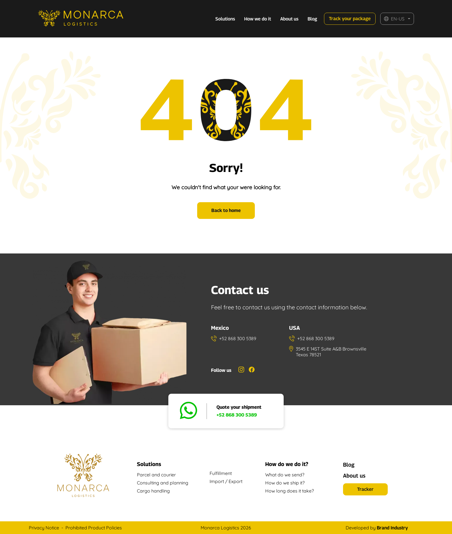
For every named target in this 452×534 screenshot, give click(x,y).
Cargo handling (153, 491)
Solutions (225, 19)
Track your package (350, 18)
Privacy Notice (44, 528)
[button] (397, 19)
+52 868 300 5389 (236, 415)
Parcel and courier (156, 475)
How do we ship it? (285, 483)
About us (289, 19)
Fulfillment (221, 473)
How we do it (257, 19)
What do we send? (284, 475)
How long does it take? (289, 491)
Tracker (365, 489)
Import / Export (226, 481)
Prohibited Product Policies (93, 528)
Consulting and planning (162, 483)
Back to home (226, 210)
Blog (312, 19)
